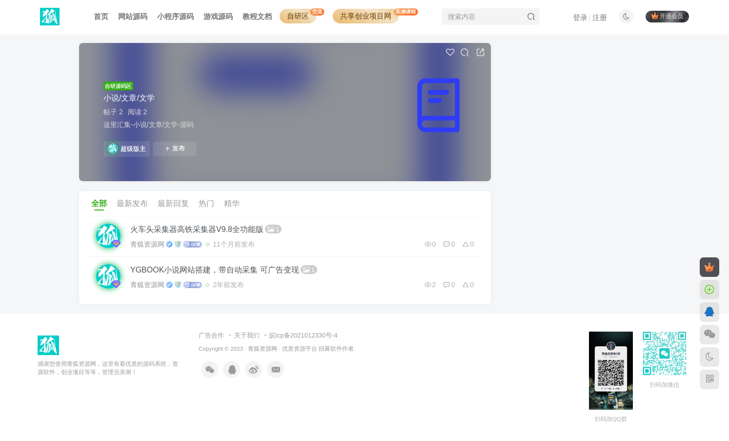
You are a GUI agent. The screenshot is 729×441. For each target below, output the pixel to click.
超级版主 (127, 148)
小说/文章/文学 (129, 98)
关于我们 (247, 335)
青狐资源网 (147, 244)
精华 (232, 203)
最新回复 (173, 203)
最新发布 (132, 203)
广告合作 (211, 335)
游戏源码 (218, 16)
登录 (580, 17)
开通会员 (667, 16)
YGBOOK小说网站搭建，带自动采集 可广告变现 (223, 269)
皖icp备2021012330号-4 (303, 335)
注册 (599, 17)
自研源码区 (118, 86)
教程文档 (257, 16)
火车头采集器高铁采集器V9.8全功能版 (206, 229)
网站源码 (132, 16)
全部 (99, 203)
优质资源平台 (299, 348)
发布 (174, 148)
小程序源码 (175, 16)
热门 (206, 203)
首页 (101, 16)
